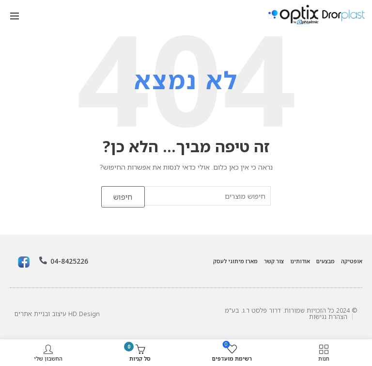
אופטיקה (351, 261)
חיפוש (123, 197)
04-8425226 (66, 261)
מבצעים (325, 261)
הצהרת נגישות (328, 316)
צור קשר (274, 261)
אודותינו (300, 261)
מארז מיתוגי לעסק (235, 261)
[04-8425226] (42, 260)
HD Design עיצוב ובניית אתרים (57, 313)
